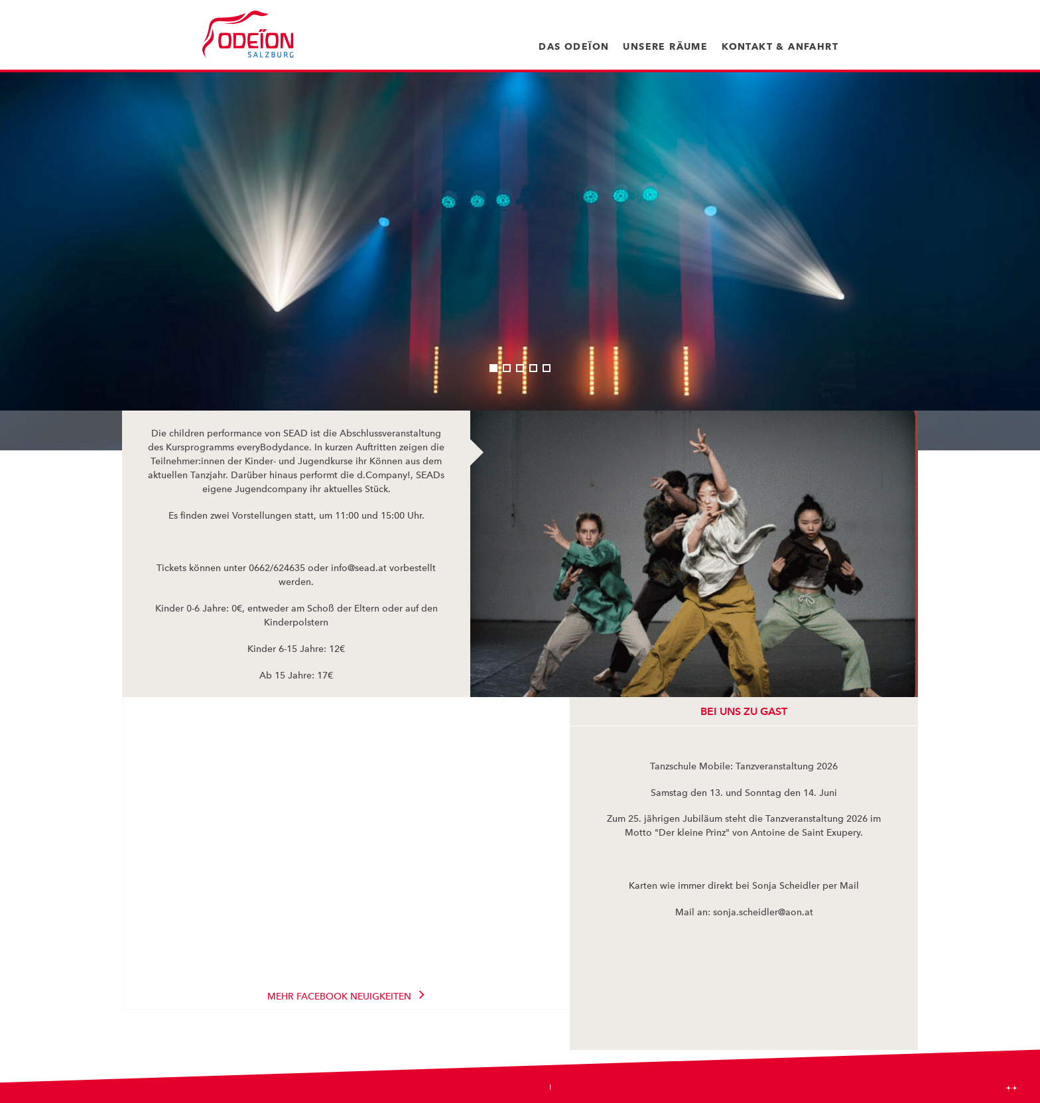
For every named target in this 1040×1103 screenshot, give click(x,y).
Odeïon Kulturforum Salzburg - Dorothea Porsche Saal (248, 35)
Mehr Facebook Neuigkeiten (339, 996)
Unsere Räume (665, 46)
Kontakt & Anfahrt (780, 46)
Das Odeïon (574, 46)
